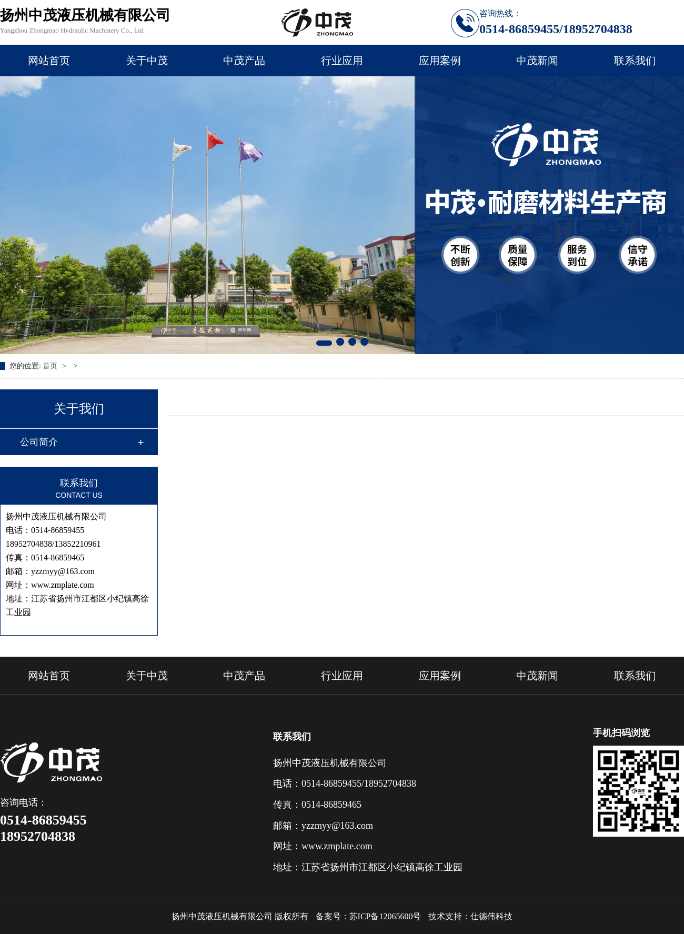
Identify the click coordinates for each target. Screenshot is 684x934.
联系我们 (635, 60)
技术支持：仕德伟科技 (470, 916)
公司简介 (39, 442)
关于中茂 (147, 60)
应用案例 (440, 60)
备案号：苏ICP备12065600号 (368, 916)
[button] (324, 343)
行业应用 (342, 60)
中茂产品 (244, 60)
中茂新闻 (537, 60)
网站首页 (49, 60)
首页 (51, 366)
